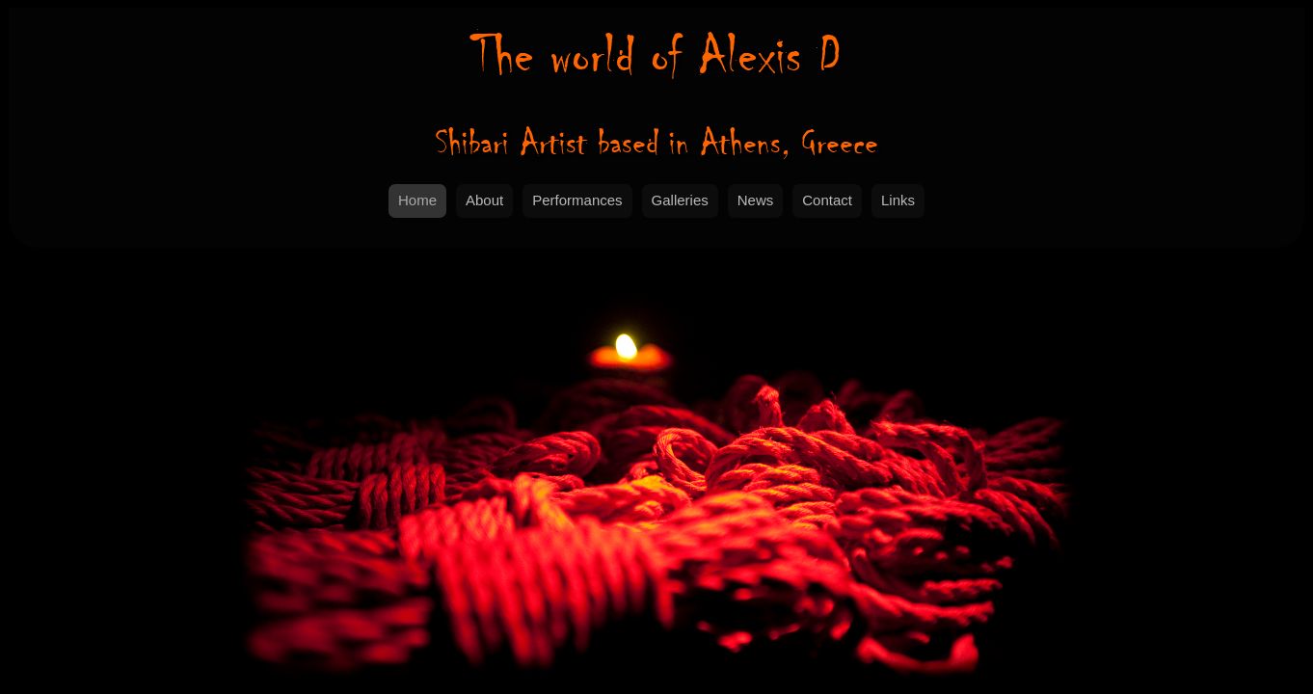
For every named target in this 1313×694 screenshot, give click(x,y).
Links (898, 200)
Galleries (680, 200)
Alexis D (656, 55)
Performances (577, 200)
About (484, 200)
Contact (827, 200)
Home (417, 200)
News (755, 200)
